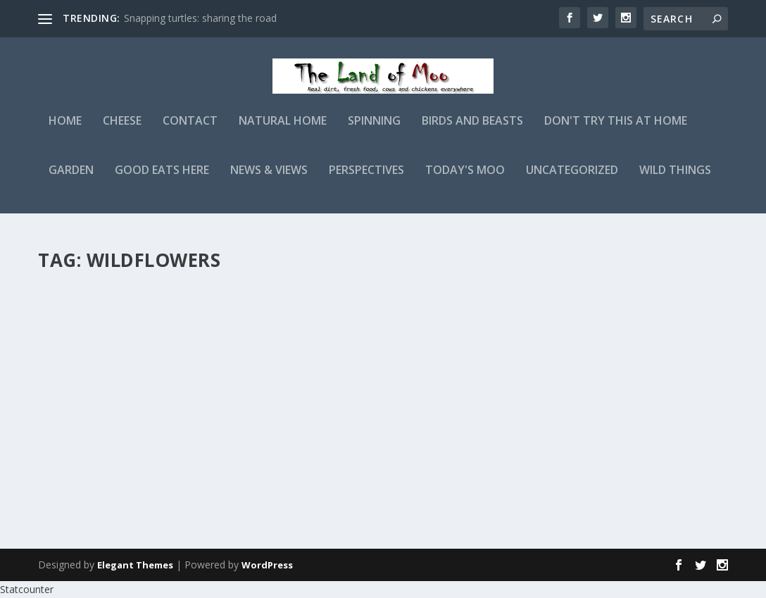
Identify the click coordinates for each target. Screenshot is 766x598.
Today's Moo (465, 180)
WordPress (267, 565)
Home (65, 131)
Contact (190, 131)
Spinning (374, 131)
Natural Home (283, 131)
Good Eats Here (162, 180)
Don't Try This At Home (615, 131)
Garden (71, 180)
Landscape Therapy (378, 301)
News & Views (269, 180)
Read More (89, 475)
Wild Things (675, 180)
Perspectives (366, 180)
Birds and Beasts (472, 131)
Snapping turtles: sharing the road (200, 18)
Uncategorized (572, 180)
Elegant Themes (135, 565)
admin (76, 338)
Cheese (122, 131)
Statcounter (27, 590)
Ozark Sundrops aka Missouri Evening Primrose (152, 309)
